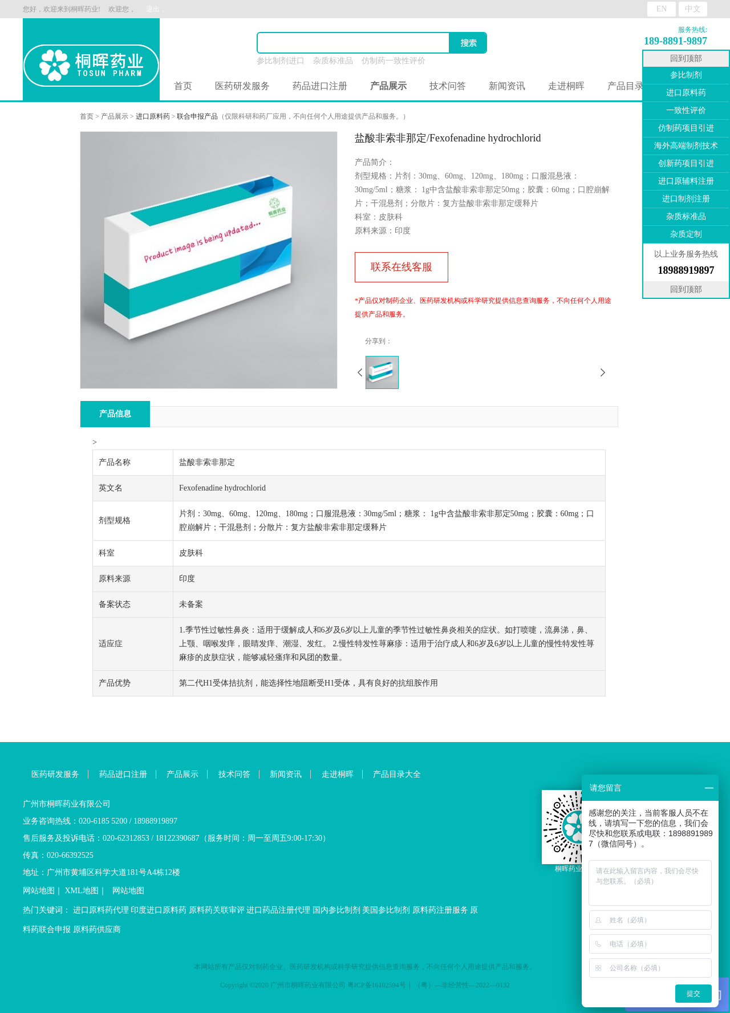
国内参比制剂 (336, 910)
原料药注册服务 (440, 910)
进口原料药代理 (101, 910)
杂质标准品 (333, 60)
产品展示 (114, 116)
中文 (693, 9)
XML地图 (82, 890)
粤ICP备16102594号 (376, 985)
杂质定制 (686, 234)
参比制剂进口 (281, 60)
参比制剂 (686, 75)
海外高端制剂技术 (686, 145)
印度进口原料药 (158, 910)
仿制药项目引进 (686, 128)
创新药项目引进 (686, 163)
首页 (183, 86)
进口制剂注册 (686, 199)
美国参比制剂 (386, 910)
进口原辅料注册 (686, 181)
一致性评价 (686, 110)
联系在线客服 (401, 267)
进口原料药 (153, 116)
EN (661, 9)
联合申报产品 (197, 116)
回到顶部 (686, 58)
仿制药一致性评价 (393, 60)
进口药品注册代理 (278, 910)
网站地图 (39, 890)
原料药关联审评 (217, 910)
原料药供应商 (97, 929)
